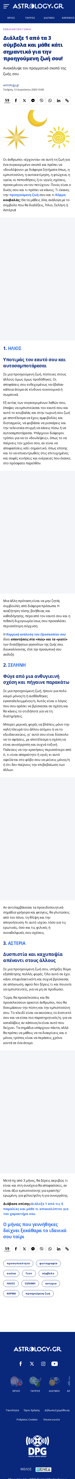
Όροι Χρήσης (32, 1410)
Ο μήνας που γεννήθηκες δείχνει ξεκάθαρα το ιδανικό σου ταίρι (34, 1230)
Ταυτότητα (12, 1410)
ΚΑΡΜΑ (11, 1293)
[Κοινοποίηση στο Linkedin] (58, 101)
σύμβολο (48, 1273)
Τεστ (28, 1273)
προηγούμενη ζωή (24, 195)
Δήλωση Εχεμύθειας (57, 1410)
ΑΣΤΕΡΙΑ (16, 943)
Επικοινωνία (52, 1419)
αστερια (50, 1283)
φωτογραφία (48, 1263)
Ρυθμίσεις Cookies (27, 1419)
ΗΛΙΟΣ (14, 348)
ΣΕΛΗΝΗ (17, 665)
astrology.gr (11, 85)
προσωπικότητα (18, 1263)
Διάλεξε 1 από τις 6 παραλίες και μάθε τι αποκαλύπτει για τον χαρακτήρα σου (35, 1209)
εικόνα (11, 1273)
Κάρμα (60, 195)
